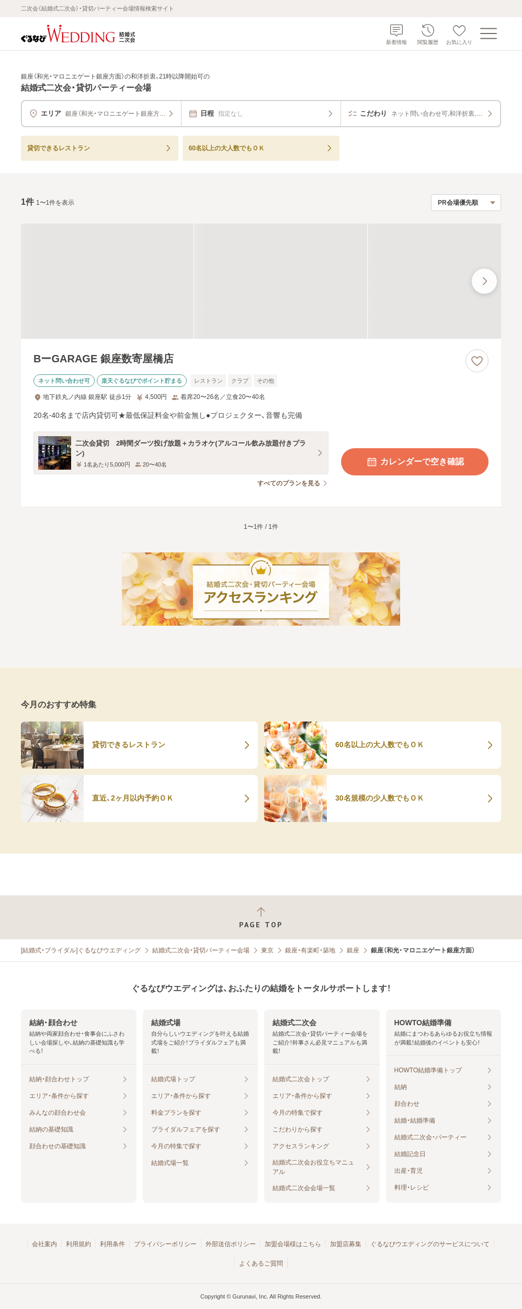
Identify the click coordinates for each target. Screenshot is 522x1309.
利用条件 (112, 1244)
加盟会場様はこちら (293, 1244)
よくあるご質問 (261, 1263)
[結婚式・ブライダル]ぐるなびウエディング (81, 950)
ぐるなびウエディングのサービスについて (430, 1244)
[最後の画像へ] (484, 281)
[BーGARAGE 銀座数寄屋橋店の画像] (261, 281)
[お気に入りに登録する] (477, 360)
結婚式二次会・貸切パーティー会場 (200, 950)
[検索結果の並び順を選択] (466, 202)
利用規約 (78, 1244)
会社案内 (44, 1244)
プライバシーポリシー (165, 1244)
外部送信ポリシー (231, 1244)
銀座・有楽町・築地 (310, 950)
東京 (267, 950)
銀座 (353, 950)
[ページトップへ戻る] (261, 917)
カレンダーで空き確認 (415, 462)
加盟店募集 (345, 1244)
